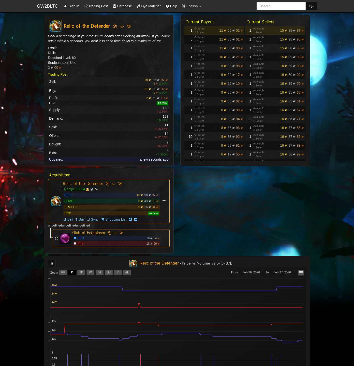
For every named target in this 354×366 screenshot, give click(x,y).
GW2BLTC (47, 6)
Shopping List (116, 219)
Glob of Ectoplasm (88, 232)
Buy (82, 219)
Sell (70, 219)
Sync (93, 219)
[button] (191, 6)
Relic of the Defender (83, 183)
